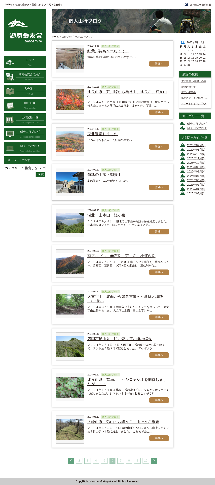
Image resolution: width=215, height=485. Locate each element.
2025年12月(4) (196, 154)
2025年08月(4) (196, 171)
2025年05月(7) (196, 184)
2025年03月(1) (196, 193)
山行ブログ (68, 36)
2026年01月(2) (196, 149)
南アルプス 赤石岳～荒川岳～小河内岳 (121, 256)
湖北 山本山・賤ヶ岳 (106, 215)
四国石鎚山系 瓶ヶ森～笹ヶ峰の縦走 (119, 339)
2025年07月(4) (196, 175)
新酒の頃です (188, 86)
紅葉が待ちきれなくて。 (108, 51)
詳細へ (159, 63)
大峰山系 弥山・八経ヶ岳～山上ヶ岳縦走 (123, 422)
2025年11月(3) (196, 158)
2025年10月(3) (196, 162)
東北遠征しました (102, 134)
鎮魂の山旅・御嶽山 (104, 174)
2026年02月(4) (196, 145)
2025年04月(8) (196, 189)
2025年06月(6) (196, 180)
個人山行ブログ (197, 128)
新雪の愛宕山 (188, 92)
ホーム (55, 36)
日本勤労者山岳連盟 (200, 4)
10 (145, 460)
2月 (183, 42)
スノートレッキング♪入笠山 (196, 103)
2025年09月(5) (196, 167)
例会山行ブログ (197, 123)
